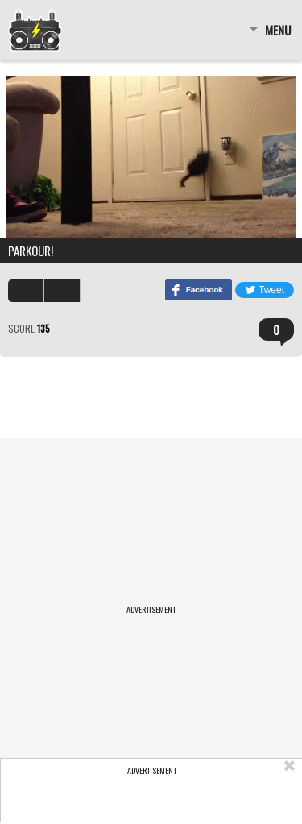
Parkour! (30, 250)
